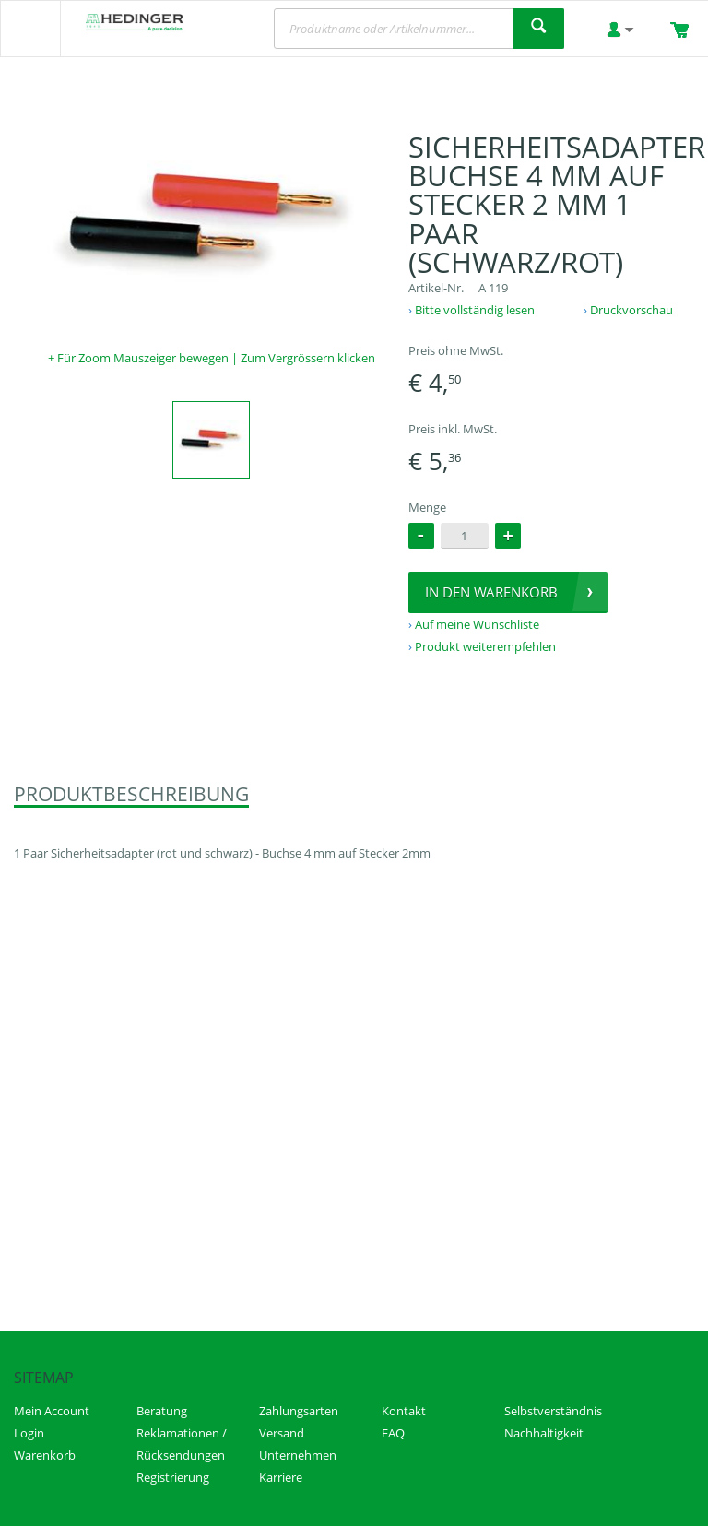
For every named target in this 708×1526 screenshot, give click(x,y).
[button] (508, 536)
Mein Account (51, 1410)
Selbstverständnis (553, 1410)
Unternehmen (297, 1455)
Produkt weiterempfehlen (485, 646)
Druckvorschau (631, 310)
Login (29, 1433)
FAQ (393, 1433)
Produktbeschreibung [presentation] (131, 794)
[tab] (131, 795)
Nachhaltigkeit (544, 1433)
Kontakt (404, 1410)
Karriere (280, 1477)
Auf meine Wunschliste (477, 624)
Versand (281, 1433)
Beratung (161, 1410)
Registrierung (172, 1477)
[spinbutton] (465, 535)
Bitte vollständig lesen (475, 310)
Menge (427, 507)
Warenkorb (45, 1455)
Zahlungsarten (298, 1410)
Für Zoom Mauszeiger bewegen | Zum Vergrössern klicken (216, 357)
